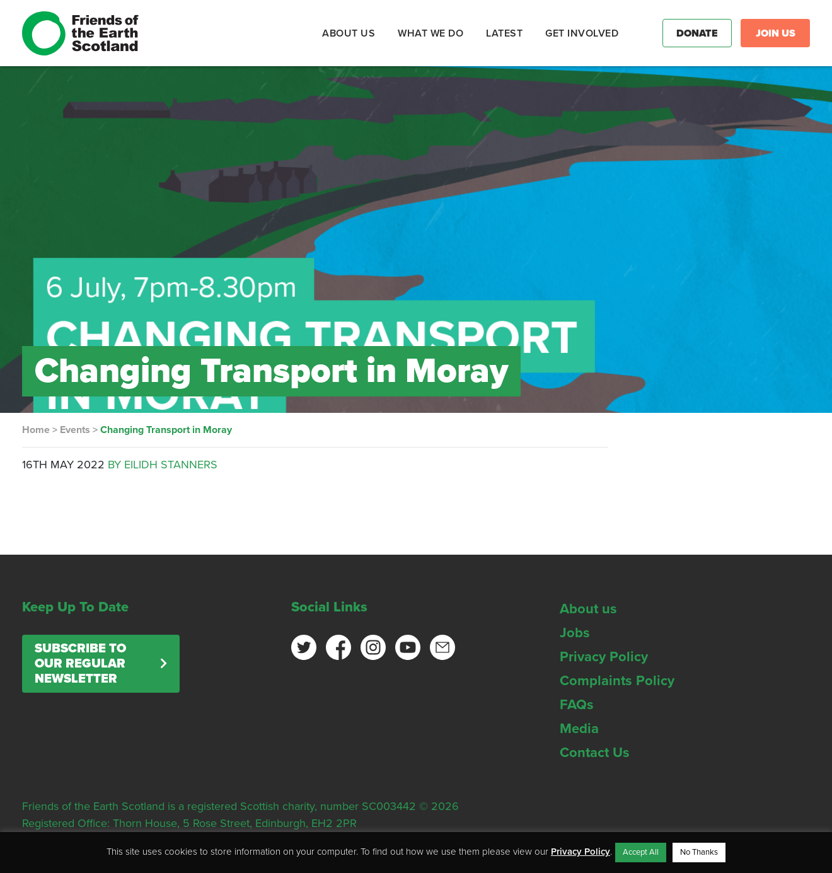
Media (579, 728)
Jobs (575, 633)
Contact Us (595, 752)
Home (36, 430)
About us (588, 609)
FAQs (577, 705)
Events (75, 430)
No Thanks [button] (699, 852)
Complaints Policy (617, 681)
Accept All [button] (641, 852)
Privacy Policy (604, 657)
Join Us (775, 33)
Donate (697, 33)
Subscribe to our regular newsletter (80, 663)
